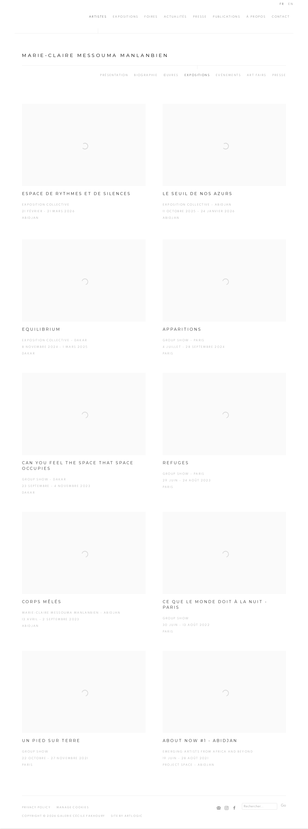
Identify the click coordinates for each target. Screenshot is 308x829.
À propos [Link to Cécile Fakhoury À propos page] (256, 16)
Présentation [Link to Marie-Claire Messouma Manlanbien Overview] (114, 75)
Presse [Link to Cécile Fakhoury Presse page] (200, 16)
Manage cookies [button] (73, 807)
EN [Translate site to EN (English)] (290, 3)
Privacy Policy (36, 807)
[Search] (259, 806)
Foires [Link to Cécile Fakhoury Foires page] (151, 16)
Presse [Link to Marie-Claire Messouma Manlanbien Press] (279, 75)
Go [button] (283, 805)
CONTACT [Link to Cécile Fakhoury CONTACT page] (281, 16)
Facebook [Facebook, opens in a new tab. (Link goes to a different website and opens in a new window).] (234, 808)
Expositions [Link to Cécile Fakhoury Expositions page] (125, 16)
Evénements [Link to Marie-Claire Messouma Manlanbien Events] (228, 75)
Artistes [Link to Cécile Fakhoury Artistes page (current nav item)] (98, 16)
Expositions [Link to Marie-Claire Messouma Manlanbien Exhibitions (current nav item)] (197, 75)
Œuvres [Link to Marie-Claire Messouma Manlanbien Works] (170, 75)
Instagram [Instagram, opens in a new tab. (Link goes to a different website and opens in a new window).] (226, 808)
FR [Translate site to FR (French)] (282, 3)
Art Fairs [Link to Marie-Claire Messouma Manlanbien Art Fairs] (256, 75)
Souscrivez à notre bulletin (219, 808)
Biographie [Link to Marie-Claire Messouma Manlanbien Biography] (146, 75)
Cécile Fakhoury (44, 16)
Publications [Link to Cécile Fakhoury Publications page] (226, 16)
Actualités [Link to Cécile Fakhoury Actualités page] (175, 16)
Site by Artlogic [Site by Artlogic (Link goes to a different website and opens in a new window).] (127, 816)
